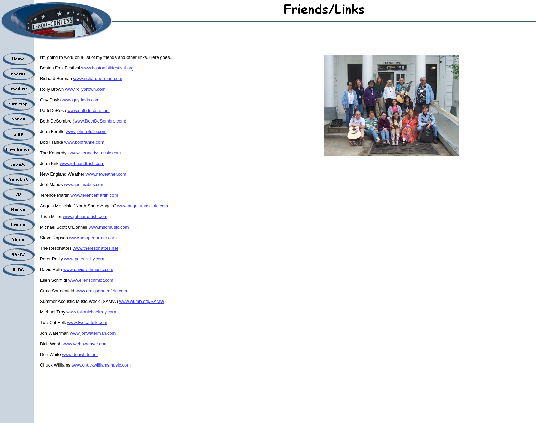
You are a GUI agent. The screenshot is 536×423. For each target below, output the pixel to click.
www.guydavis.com (81, 99)
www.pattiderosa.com (88, 110)
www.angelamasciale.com (142, 205)
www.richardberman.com (97, 78)
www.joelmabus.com (84, 184)
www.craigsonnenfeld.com (101, 290)
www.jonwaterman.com (93, 333)
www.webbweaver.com (85, 343)
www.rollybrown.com (85, 89)
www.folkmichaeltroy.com (91, 312)
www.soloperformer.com (93, 237)
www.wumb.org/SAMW (141, 301)
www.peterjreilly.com (84, 258)
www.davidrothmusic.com (88, 269)
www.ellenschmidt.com (90, 280)
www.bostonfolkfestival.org (107, 67)
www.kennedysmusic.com (95, 152)
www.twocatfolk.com (87, 322)
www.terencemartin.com (94, 195)
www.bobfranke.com (84, 142)
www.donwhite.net (80, 354)
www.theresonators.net (95, 248)
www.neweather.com (105, 174)
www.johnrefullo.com (86, 131)
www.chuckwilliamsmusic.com (101, 365)
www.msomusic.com (109, 227)
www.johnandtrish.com (82, 163)
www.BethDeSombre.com (99, 121)
